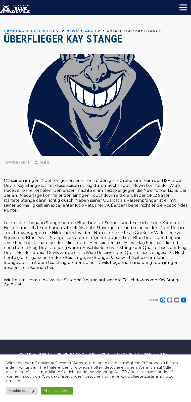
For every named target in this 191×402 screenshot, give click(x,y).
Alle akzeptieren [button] (57, 391)
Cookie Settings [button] (22, 391)
